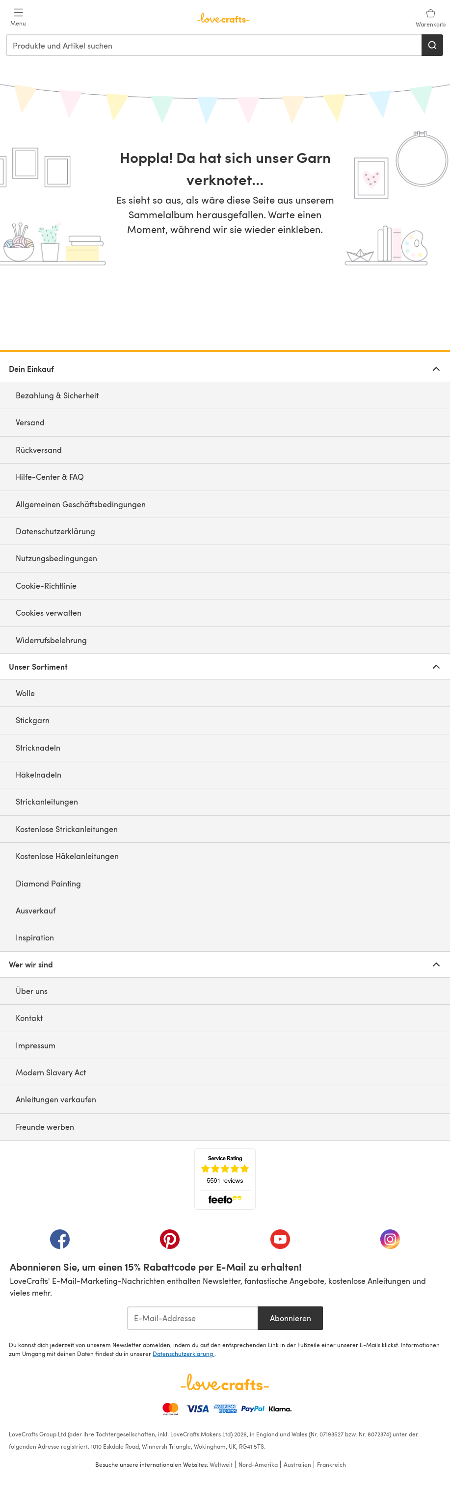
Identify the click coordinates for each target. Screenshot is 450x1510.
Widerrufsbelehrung (51, 640)
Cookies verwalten (48, 612)
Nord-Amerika (258, 1464)
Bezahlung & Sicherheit (57, 395)
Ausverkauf (35, 910)
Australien (297, 1464)
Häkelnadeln (38, 774)
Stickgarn (33, 720)
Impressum (35, 1045)
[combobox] (214, 45)
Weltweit (221, 1464)
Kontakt (29, 1018)
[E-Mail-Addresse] (192, 1318)
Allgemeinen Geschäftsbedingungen (81, 504)
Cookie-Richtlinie (46, 585)
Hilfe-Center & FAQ (50, 476)
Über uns (32, 991)
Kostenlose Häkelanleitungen (67, 856)
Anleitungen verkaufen (56, 1099)
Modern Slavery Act (51, 1072)
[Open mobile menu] (18, 17)
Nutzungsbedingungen (56, 558)
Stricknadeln (38, 747)
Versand (30, 422)
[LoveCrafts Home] (225, 1382)
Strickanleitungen (47, 801)
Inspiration (35, 937)
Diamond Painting (48, 883)
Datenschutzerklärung (55, 531)
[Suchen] (432, 45)
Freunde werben (45, 1126)
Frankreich (331, 1464)
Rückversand (39, 449)
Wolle (25, 693)
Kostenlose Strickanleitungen (67, 829)
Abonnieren (290, 1318)
